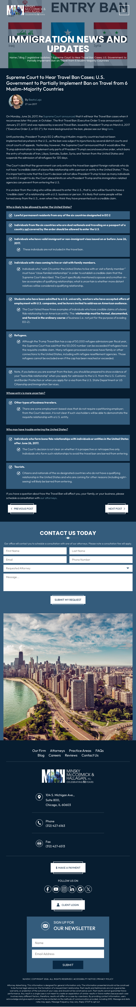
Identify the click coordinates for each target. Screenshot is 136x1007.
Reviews (71, 755)
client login (70, 905)
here (110, 129)
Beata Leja (35, 99)
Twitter (88, 889)
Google (80, 889)
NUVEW (26, 980)
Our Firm (38, 750)
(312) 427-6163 (55, 826)
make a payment (68, 868)
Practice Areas (81, 750)
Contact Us (90, 755)
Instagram (63, 889)
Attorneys (57, 750)
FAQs (101, 750)
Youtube (55, 889)
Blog (40, 755)
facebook (47, 889)
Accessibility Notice (84, 980)
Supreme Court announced (59, 116)
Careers (54, 755)
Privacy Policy (105, 980)
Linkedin (72, 889)
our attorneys (48, 498)
